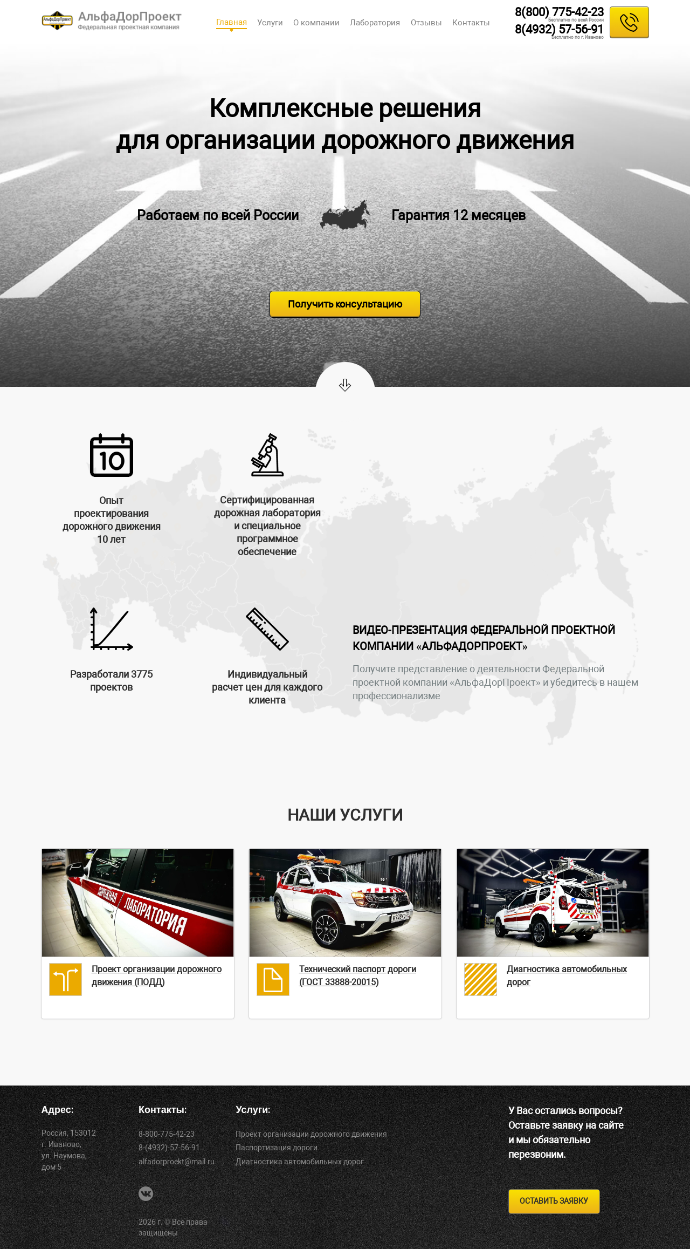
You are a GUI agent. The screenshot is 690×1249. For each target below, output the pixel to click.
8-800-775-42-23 (167, 1134)
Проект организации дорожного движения (311, 1134)
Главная (231, 22)
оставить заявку (554, 1201)
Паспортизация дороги (277, 1147)
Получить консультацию (345, 304)
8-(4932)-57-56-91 (169, 1147)
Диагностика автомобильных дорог (300, 1161)
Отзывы (426, 23)
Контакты (471, 23)
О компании (316, 23)
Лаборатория (375, 23)
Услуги (270, 23)
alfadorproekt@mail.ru (177, 1161)
